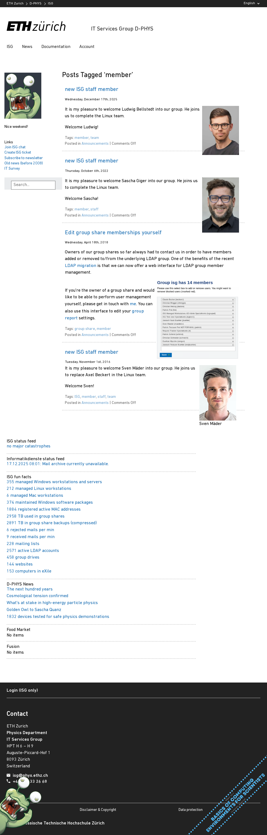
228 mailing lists (23, 544)
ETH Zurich (15, 3)
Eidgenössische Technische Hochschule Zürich (58, 823)
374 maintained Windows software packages (50, 502)
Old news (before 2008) (23, 163)
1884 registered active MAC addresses (44, 509)
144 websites (20, 564)
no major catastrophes (28, 446)
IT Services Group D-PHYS (122, 29)
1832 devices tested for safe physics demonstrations (58, 617)
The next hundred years (30, 589)
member (82, 138)
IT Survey (12, 169)
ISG (50, 3)
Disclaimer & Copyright (98, 810)
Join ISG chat (15, 147)
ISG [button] (10, 47)
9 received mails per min (31, 537)
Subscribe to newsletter (23, 158)
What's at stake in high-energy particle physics (52, 603)
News (27, 47)
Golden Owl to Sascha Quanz (34, 610)
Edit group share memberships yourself (113, 233)
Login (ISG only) (22, 690)
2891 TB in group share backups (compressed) (52, 523)
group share (85, 329)
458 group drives (23, 557)
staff (94, 209)
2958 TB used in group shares (36, 516)
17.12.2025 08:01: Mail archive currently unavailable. (58, 464)
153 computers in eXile (29, 571)
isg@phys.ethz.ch (30, 775)
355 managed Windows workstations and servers (54, 482)
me (133, 304)
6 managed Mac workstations (35, 495)
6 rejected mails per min (30, 530)
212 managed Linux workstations (39, 489)
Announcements (95, 144)
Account (87, 47)
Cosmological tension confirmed (37, 596)
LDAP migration (80, 265)
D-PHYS (36, 3)
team (94, 138)
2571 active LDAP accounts (33, 551)
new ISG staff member (91, 89)
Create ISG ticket (17, 153)
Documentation (55, 47)
